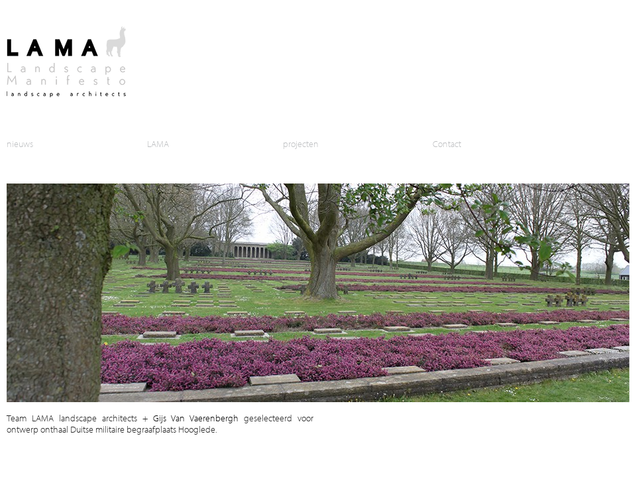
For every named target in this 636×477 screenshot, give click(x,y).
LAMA (158, 143)
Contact (447, 143)
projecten (301, 143)
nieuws (20, 143)
